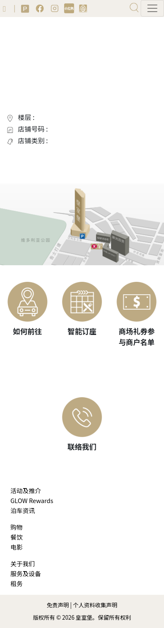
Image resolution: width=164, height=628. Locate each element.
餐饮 (16, 537)
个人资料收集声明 (95, 605)
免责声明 (58, 605)
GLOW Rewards (31, 500)
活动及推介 (25, 490)
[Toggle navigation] (152, 8)
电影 (16, 546)
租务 (16, 583)
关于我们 (22, 563)
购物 (16, 527)
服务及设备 (25, 573)
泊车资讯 (22, 510)
